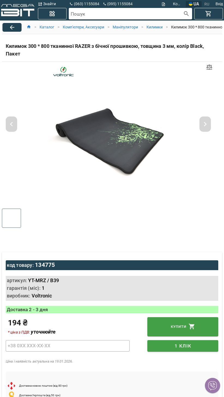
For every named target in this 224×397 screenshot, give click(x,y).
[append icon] (186, 13)
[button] (212, 385)
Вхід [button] (219, 4)
